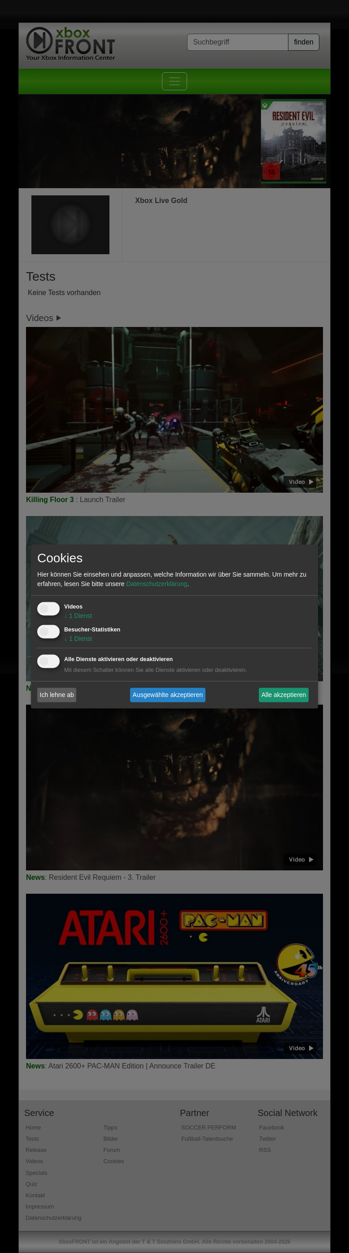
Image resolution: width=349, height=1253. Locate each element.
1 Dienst (78, 616)
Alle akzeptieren (284, 694)
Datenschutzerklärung (156, 584)
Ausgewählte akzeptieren (168, 694)
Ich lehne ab (57, 694)
